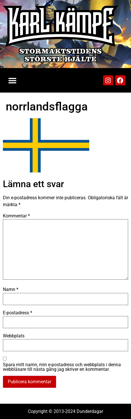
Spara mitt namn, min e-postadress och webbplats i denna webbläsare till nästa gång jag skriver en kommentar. (62, 367)
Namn (10, 289)
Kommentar (16, 216)
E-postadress (17, 313)
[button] (12, 80)
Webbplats (13, 336)
